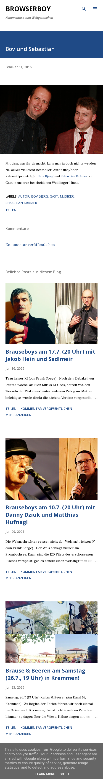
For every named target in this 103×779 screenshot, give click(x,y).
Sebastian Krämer (74, 176)
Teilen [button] (10, 210)
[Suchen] (84, 8)
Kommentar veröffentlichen (30, 244)
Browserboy (28, 8)
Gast (54, 196)
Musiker (67, 196)
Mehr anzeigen (18, 415)
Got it (64, 774)
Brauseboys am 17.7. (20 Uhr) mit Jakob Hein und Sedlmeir (50, 355)
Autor (23, 196)
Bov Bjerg (45, 176)
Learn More (45, 774)
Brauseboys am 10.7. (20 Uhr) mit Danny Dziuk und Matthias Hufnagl (50, 514)
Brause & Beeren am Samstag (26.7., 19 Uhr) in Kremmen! (45, 674)
